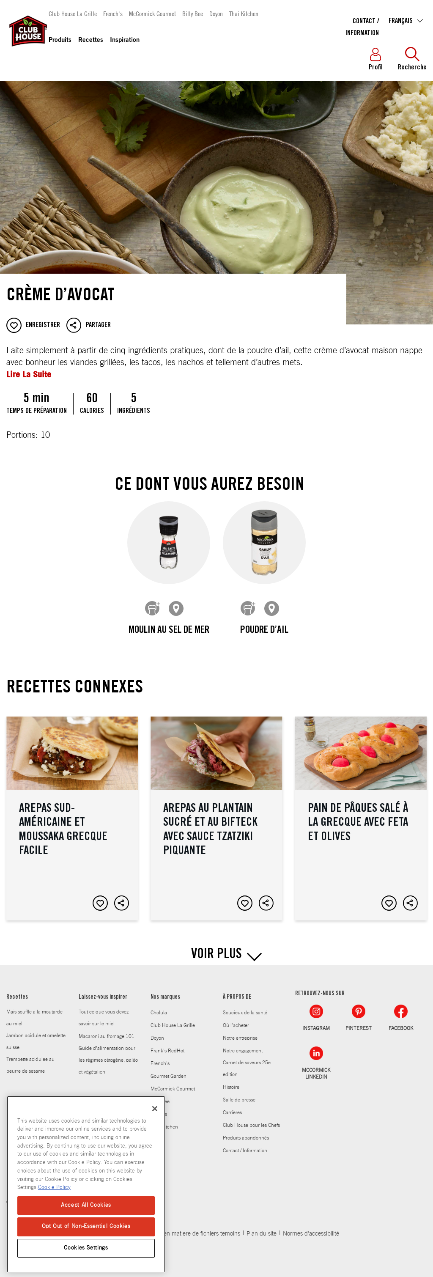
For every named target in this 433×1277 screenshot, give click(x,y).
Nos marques (165, 991)
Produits (60, 40)
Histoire (231, 1080)
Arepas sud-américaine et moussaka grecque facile (72, 812)
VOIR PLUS (216, 949)
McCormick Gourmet (152, 13)
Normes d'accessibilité (311, 1227)
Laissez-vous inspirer (103, 991)
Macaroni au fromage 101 (106, 1030)
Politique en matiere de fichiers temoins (190, 1227)
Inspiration (125, 40)
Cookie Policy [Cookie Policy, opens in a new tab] (54, 1187)
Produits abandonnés (246, 1131)
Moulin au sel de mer (169, 631)
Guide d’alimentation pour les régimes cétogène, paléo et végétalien (108, 1053)
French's (113, 13)
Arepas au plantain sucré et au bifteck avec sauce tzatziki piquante (216, 812)
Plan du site (262, 1227)
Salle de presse (239, 1093)
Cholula (159, 1006)
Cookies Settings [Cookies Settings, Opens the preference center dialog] (86, 1248)
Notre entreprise (240, 1031)
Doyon (216, 13)
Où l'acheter (236, 1019)
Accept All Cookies (86, 1205)
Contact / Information (245, 1144)
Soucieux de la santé (245, 1006)
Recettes (90, 40)
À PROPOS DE (237, 991)
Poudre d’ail (264, 631)
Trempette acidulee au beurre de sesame (30, 1058)
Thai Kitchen (243, 13)
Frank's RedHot (167, 1044)
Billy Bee (192, 13)
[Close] (154, 1108)
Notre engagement (243, 1044)
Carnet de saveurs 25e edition (247, 1062)
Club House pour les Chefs (251, 1118)
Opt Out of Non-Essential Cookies (86, 1226)
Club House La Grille (73, 13)
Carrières (232, 1106)
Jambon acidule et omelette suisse (36, 1035)
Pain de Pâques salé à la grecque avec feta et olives (361, 812)
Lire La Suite (28, 374)
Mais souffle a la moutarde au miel (34, 1011)
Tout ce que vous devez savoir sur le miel (104, 1011)
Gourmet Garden (168, 1069)
